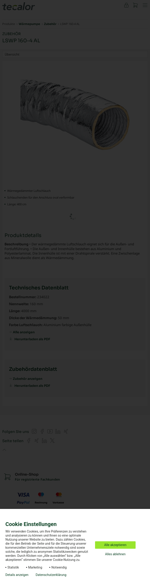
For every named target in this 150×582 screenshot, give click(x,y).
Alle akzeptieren (115, 545)
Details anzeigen (16, 575)
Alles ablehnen (115, 554)
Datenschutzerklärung (51, 575)
